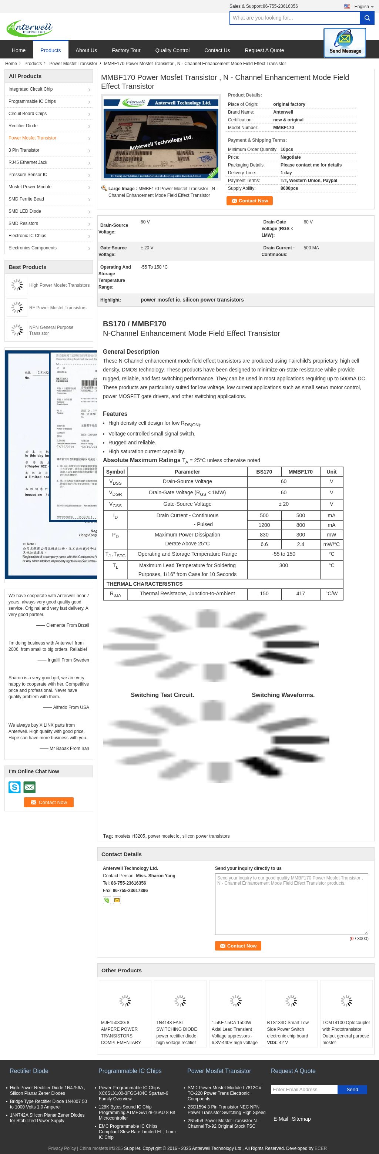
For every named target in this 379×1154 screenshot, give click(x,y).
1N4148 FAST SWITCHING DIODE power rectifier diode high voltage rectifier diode (176, 1036)
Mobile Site (284, 1128)
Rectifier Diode (23, 125)
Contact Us (217, 50)
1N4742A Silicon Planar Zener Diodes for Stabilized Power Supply (47, 1118)
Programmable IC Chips (32, 101)
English (365, 6)
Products (50, 50)
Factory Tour (126, 50)
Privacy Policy (62, 1148)
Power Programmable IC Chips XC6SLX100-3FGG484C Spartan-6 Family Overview (133, 1093)
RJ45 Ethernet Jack (28, 162)
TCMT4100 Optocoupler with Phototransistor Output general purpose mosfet (346, 1032)
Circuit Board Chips (28, 113)
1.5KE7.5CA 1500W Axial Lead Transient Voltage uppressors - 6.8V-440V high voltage (235, 1032)
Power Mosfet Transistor (73, 63)
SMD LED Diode (25, 211)
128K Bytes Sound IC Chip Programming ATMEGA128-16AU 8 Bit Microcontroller (137, 1112)
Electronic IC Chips (27, 235)
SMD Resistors (23, 223)
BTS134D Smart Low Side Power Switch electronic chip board (288, 1029)
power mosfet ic (163, 836)
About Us (86, 50)
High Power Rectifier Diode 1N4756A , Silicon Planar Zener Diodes (47, 1090)
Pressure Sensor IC (28, 174)
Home (19, 50)
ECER (321, 1148)
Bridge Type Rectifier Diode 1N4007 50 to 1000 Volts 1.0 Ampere (48, 1104)
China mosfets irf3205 (101, 1148)
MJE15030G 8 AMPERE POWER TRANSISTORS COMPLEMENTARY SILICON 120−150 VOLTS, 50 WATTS (121, 1039)
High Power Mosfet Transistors (59, 285)
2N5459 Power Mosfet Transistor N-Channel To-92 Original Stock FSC (223, 1123)
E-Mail (281, 1119)
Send (352, 1089)
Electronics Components (33, 247)
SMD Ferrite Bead (26, 199)
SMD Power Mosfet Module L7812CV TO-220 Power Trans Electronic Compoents (224, 1093)
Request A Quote (264, 50)
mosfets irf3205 (130, 836)
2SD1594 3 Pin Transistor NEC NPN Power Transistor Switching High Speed (227, 1109)
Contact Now (253, 200)
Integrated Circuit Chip (31, 89)
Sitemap (301, 1119)
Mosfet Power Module (30, 186)
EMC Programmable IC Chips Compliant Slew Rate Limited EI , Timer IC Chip (137, 1132)
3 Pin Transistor (24, 150)
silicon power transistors (206, 836)
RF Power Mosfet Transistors (58, 307)
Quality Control (172, 50)
